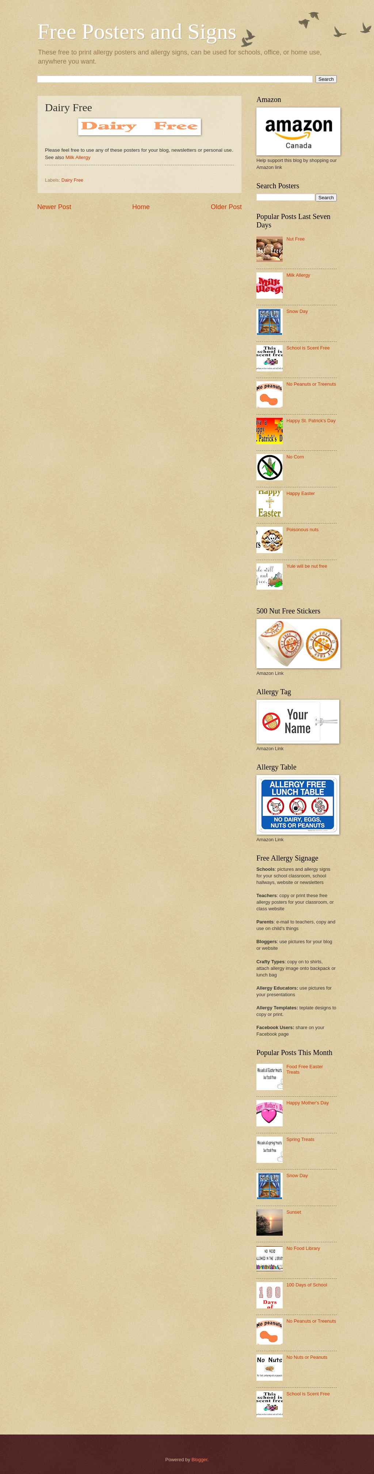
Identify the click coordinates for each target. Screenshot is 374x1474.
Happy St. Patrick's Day (311, 420)
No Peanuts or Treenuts (311, 384)
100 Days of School (306, 1285)
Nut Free (295, 239)
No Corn (295, 457)
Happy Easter (300, 493)
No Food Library (303, 1248)
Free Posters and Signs (136, 31)
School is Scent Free (308, 348)
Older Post (226, 207)
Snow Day (297, 311)
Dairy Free (72, 180)
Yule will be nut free (306, 566)
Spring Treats (300, 1139)
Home (141, 207)
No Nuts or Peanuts (306, 1357)
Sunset (293, 1212)
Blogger (199, 1459)
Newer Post (54, 207)
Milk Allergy (77, 157)
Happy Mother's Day (307, 1103)
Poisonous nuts (302, 529)
